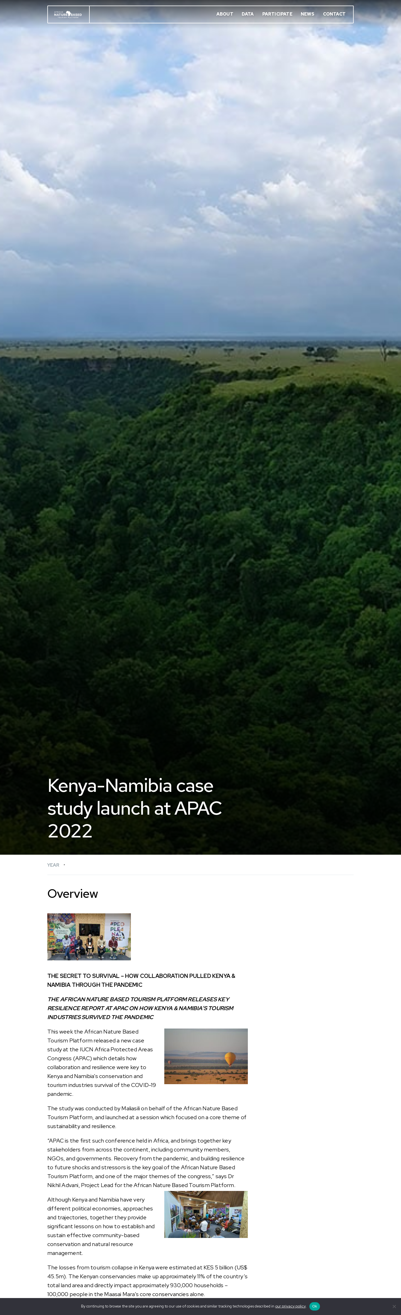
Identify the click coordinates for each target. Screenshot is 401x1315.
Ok (314, 1306)
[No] (394, 1306)
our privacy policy (290, 1306)
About (224, 14)
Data (248, 14)
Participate (277, 14)
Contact (334, 14)
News (308, 14)
